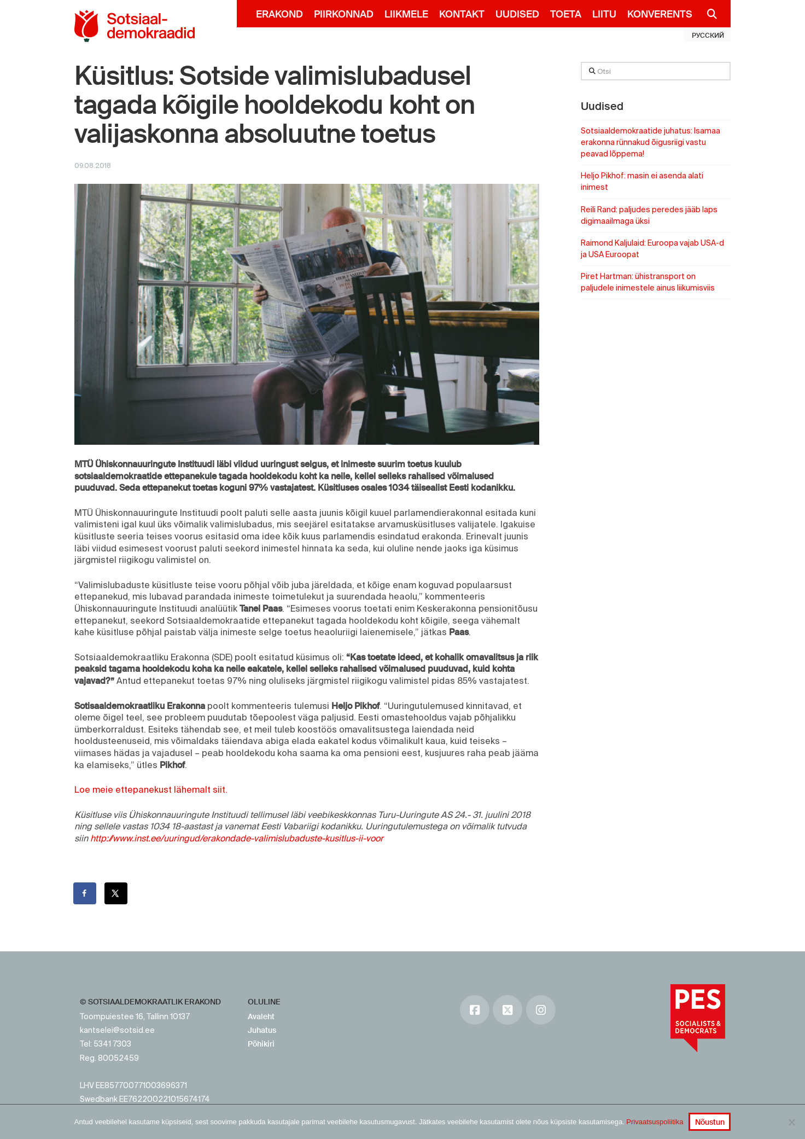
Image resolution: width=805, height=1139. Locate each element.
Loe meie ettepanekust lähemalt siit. (151, 789)
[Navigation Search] (707, 13)
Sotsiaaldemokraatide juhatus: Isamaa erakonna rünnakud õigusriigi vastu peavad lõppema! (650, 142)
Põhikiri (261, 1044)
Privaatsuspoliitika (654, 1122)
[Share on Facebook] (85, 893)
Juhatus (262, 1030)
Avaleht (261, 1016)
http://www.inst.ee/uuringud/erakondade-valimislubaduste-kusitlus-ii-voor (236, 838)
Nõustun (710, 1122)
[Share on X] (116, 893)
